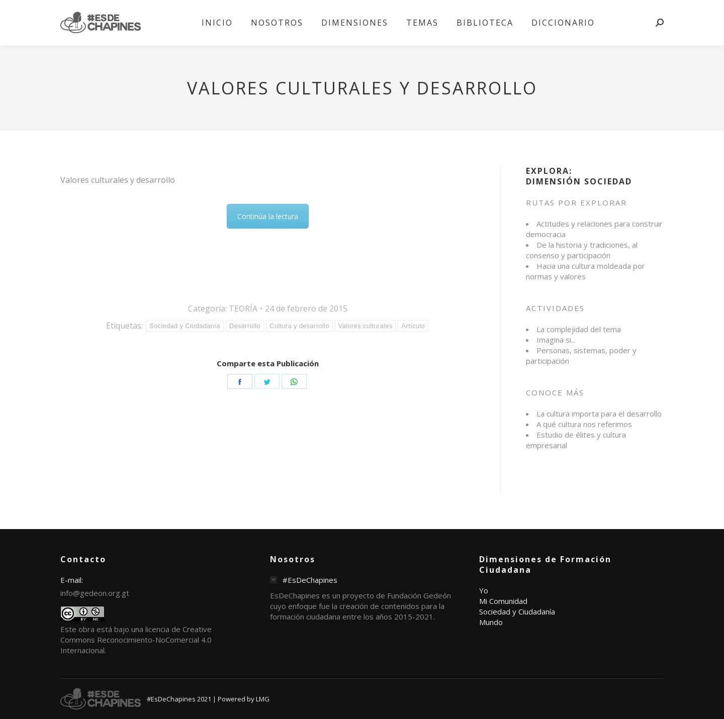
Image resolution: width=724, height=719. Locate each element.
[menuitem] (217, 22)
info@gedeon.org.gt (94, 593)
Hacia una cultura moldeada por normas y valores (585, 271)
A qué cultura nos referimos (584, 424)
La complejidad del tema (578, 329)
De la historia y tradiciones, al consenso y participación (582, 250)
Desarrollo (244, 326)
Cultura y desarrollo (299, 326)
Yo (483, 590)
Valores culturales (365, 326)
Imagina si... (556, 340)
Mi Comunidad (503, 601)
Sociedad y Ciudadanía (184, 326)
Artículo (412, 326)
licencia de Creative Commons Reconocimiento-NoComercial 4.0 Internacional (136, 639)
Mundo (491, 622)
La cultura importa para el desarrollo (599, 413)
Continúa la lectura (267, 216)
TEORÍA (243, 308)
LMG (262, 698)
